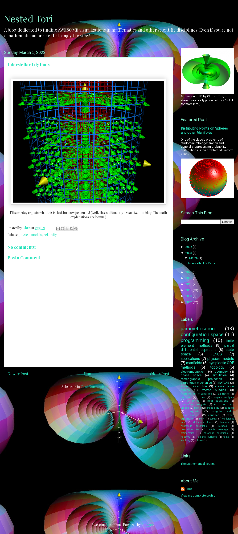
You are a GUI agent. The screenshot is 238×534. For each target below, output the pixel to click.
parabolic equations (216, 433)
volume (199, 440)
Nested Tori (28, 18)
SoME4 (213, 418)
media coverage (218, 429)
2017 (189, 278)
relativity (50, 234)
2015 (189, 290)
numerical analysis (193, 404)
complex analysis (222, 397)
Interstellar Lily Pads (201, 263)
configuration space (202, 334)
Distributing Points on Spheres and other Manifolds (204, 130)
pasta (197, 407)
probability (212, 407)
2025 (189, 247)
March (193, 258)
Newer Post (18, 373)
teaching (185, 440)
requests (194, 411)
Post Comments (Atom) (98, 386)
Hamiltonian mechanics (196, 393)
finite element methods (207, 343)
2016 (189, 284)
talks (226, 436)
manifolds (194, 363)
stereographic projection (201, 379)
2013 (189, 296)
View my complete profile (198, 495)
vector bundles (214, 390)
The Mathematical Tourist (198, 463)
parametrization (198, 328)
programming (195, 340)
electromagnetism (193, 371)
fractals (224, 422)
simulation (220, 375)
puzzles (229, 407)
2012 (189, 302)
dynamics (193, 400)
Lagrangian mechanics (196, 382)
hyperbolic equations (194, 426)
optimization (187, 433)
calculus (186, 397)
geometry (221, 371)
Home (89, 373)
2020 (189, 272)
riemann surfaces (207, 436)
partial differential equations (207, 347)
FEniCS (216, 354)
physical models (30, 234)
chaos (201, 397)
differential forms (203, 422)
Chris (188, 489)
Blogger (147, 524)
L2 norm (223, 393)
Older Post (159, 373)
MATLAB (223, 382)
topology (217, 367)
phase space (191, 375)
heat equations (217, 400)
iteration (222, 426)
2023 (189, 253)
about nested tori (194, 386)
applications (190, 359)
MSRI (202, 418)
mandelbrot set (190, 429)
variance (213, 415)
